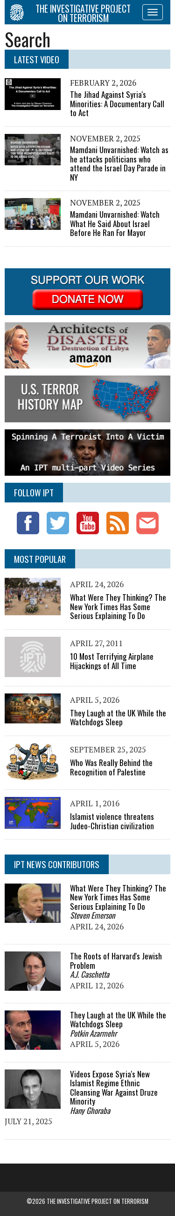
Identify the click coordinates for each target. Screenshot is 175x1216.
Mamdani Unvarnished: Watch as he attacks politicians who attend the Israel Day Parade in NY (119, 163)
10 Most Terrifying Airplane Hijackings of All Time (112, 660)
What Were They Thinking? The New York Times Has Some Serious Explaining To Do (118, 606)
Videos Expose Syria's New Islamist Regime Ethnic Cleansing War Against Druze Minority (114, 1087)
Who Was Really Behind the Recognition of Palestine (111, 767)
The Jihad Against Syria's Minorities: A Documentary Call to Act (117, 103)
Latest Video (36, 59)
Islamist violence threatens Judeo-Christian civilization (112, 821)
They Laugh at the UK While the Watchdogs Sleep (118, 717)
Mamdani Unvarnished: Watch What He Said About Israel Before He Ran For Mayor (115, 223)
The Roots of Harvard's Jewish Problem (116, 960)
